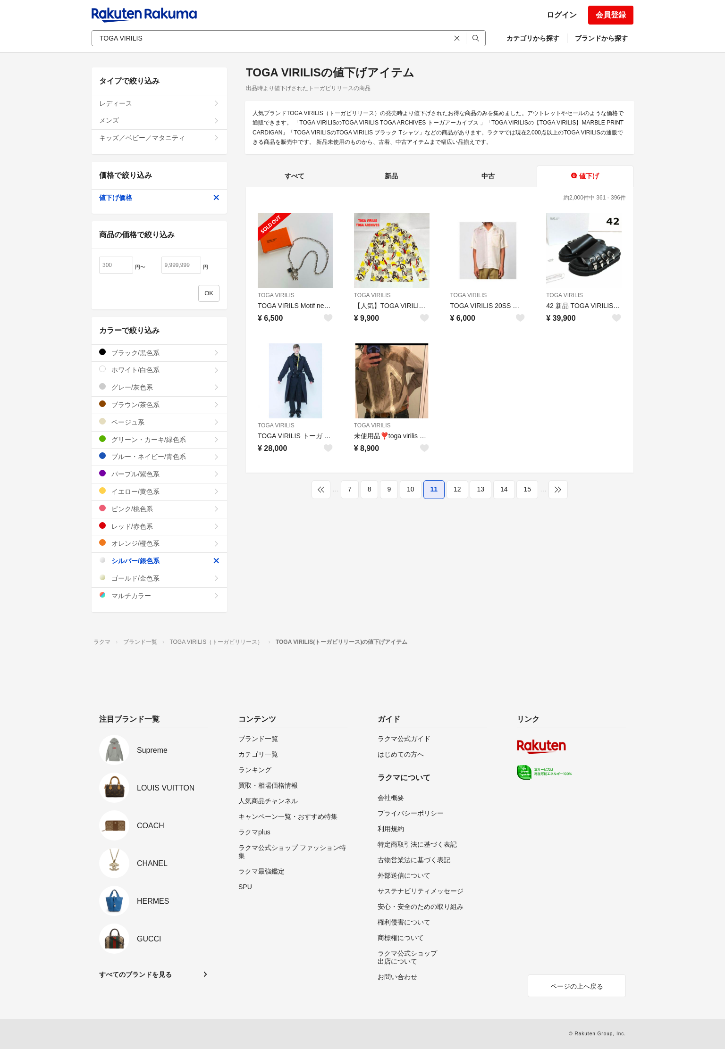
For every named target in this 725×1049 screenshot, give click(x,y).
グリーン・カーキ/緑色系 (159, 439)
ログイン (562, 15)
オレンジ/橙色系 (159, 543)
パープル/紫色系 (159, 474)
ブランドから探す (601, 38)
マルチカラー (159, 595)
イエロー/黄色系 (159, 491)
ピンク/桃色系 (159, 509)
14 (504, 489)
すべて (294, 176)
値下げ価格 (159, 197)
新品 (391, 176)
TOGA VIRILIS (276, 295)
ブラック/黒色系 (159, 353)
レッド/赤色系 (159, 526)
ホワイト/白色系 (159, 370)
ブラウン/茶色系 (159, 404)
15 (527, 489)
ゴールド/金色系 (159, 578)
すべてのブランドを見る (135, 974)
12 (457, 489)
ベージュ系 (159, 422)
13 (480, 489)
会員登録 (611, 15)
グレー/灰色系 (159, 387)
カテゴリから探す (532, 38)
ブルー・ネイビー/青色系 (159, 456)
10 (410, 489)
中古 (488, 176)
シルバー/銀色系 (159, 561)
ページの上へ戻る (576, 986)
